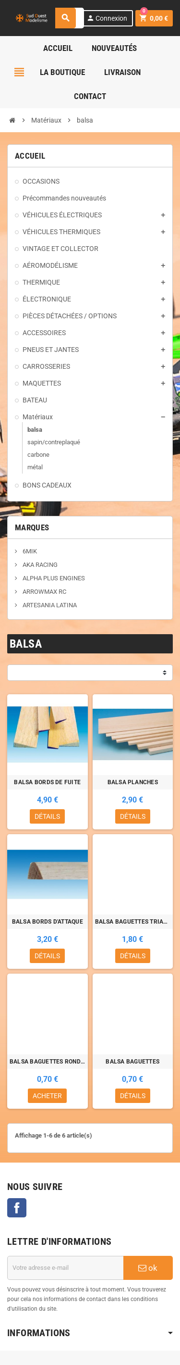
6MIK (29, 551)
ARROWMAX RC (43, 591)
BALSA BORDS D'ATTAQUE (47, 921)
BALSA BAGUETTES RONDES (47, 1061)
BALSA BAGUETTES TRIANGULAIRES (133, 921)
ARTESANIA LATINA (49, 605)
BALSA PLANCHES (133, 782)
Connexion (106, 18)
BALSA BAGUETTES (132, 1061)
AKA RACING (39, 564)
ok (147, 1268)
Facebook (16, 1207)
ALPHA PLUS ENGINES (53, 578)
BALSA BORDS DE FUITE (47, 782)
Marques (32, 527)
